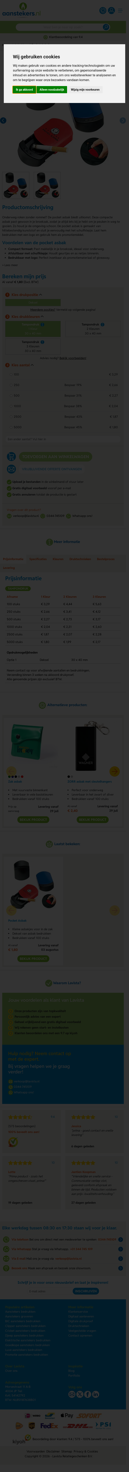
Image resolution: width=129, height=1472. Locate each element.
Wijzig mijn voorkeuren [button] (85, 89)
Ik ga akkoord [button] (24, 89)
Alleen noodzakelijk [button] (52, 89)
